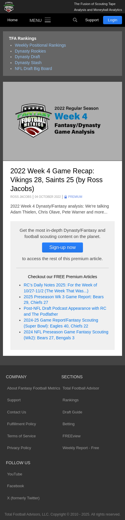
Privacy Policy (19, 448)
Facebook (15, 486)
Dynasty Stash (28, 62)
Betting (68, 424)
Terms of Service (21, 436)
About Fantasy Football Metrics (33, 388)
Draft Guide (72, 412)
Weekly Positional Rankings (40, 45)
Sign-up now (62, 247)
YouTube (14, 474)
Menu (36, 20)
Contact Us (16, 412)
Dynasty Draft (27, 56)
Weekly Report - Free (80, 448)
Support (92, 20)
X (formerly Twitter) (23, 498)
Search (75, 20)
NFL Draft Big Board (33, 68)
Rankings (70, 400)
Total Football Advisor (80, 388)
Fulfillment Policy (21, 424)
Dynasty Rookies (30, 51)
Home (12, 20)
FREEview (71, 436)
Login (112, 20)
